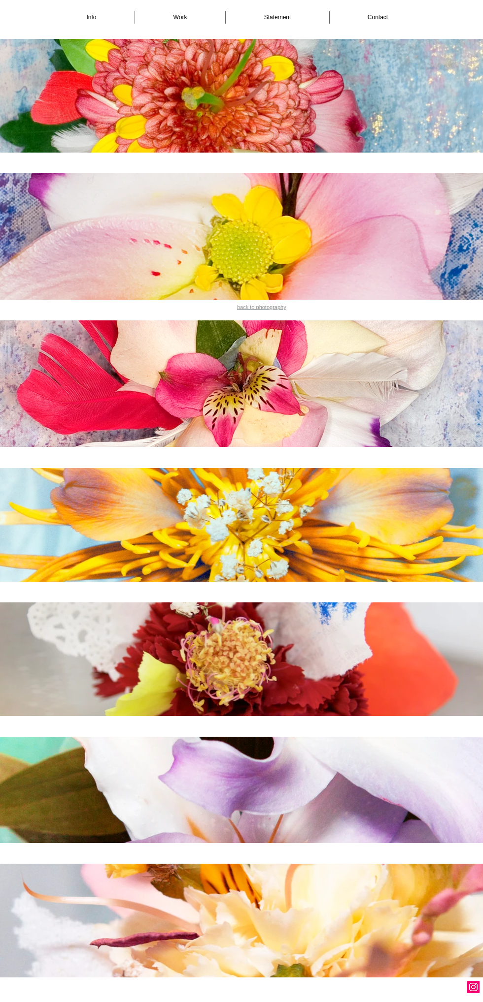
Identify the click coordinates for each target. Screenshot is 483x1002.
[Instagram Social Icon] (473, 987)
